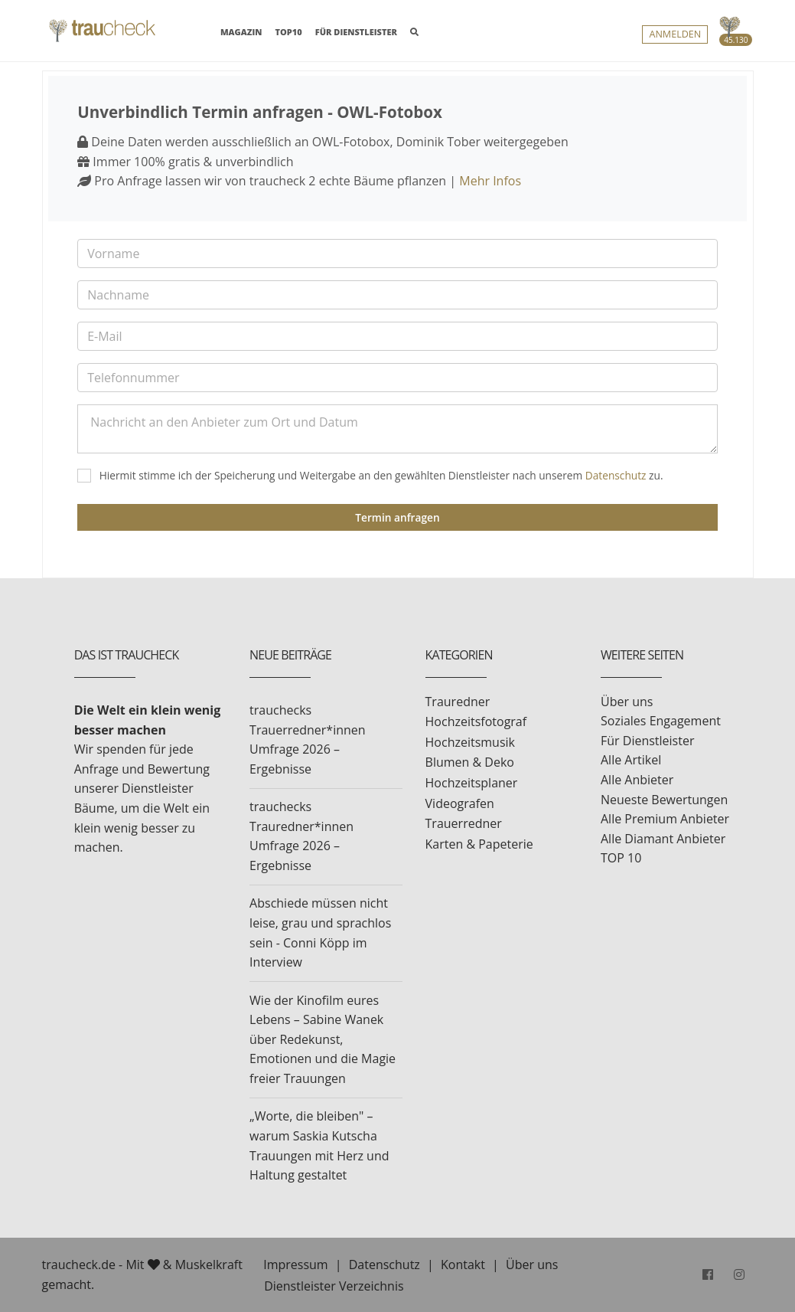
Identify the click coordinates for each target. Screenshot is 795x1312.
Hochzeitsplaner (471, 782)
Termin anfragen (397, 517)
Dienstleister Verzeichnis (333, 1286)
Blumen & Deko (469, 762)
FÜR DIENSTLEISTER (356, 32)
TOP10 (288, 32)
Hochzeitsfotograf (476, 721)
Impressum (295, 1264)
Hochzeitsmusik (470, 742)
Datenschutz (616, 475)
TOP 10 (621, 857)
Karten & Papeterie (479, 844)
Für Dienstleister (647, 740)
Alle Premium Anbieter (665, 818)
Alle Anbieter (637, 779)
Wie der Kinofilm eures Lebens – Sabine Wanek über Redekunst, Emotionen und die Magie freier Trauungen (322, 1039)
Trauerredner (463, 823)
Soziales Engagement (661, 720)
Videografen (459, 803)
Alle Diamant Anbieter (663, 838)
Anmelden (675, 34)
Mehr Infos (490, 180)
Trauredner (457, 701)
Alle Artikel (631, 759)
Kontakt (463, 1264)
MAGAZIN (241, 31)
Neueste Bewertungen (664, 799)
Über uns (627, 701)
